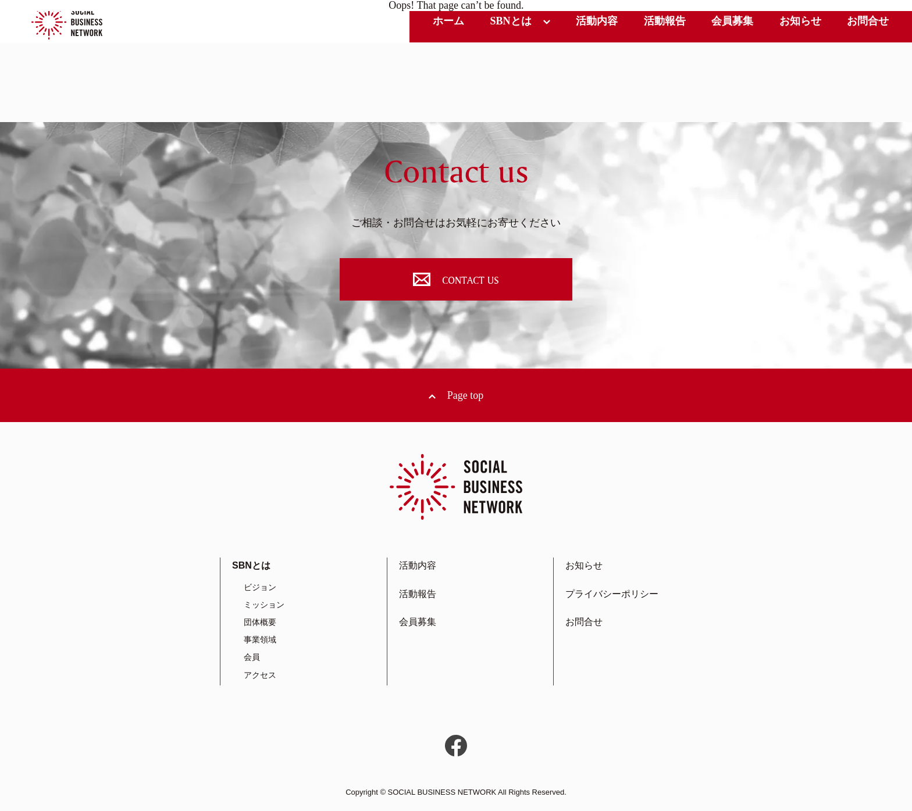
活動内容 (597, 21)
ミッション (264, 604)
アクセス (260, 675)
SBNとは (510, 21)
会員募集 (732, 21)
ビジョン (260, 587)
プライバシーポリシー (611, 594)
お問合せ (868, 21)
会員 (252, 657)
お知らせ (800, 21)
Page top (465, 395)
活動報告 (665, 21)
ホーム (448, 21)
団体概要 (260, 622)
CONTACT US (456, 279)
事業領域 (260, 639)
